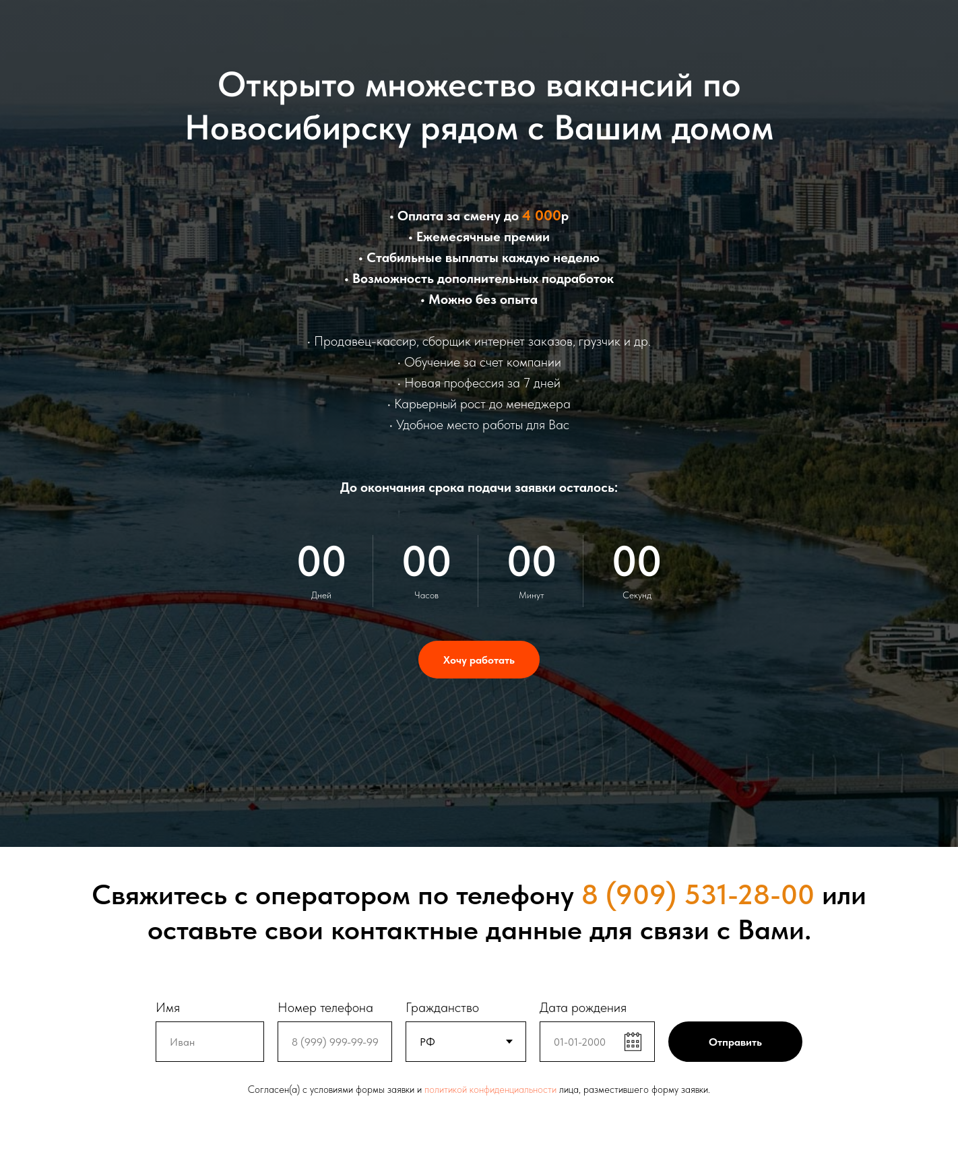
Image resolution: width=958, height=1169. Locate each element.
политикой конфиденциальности (490, 1089)
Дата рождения (583, 1007)
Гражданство (442, 1007)
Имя (168, 1007)
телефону (515, 894)
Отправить (735, 1042)
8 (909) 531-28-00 (698, 894)
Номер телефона (325, 1007)
